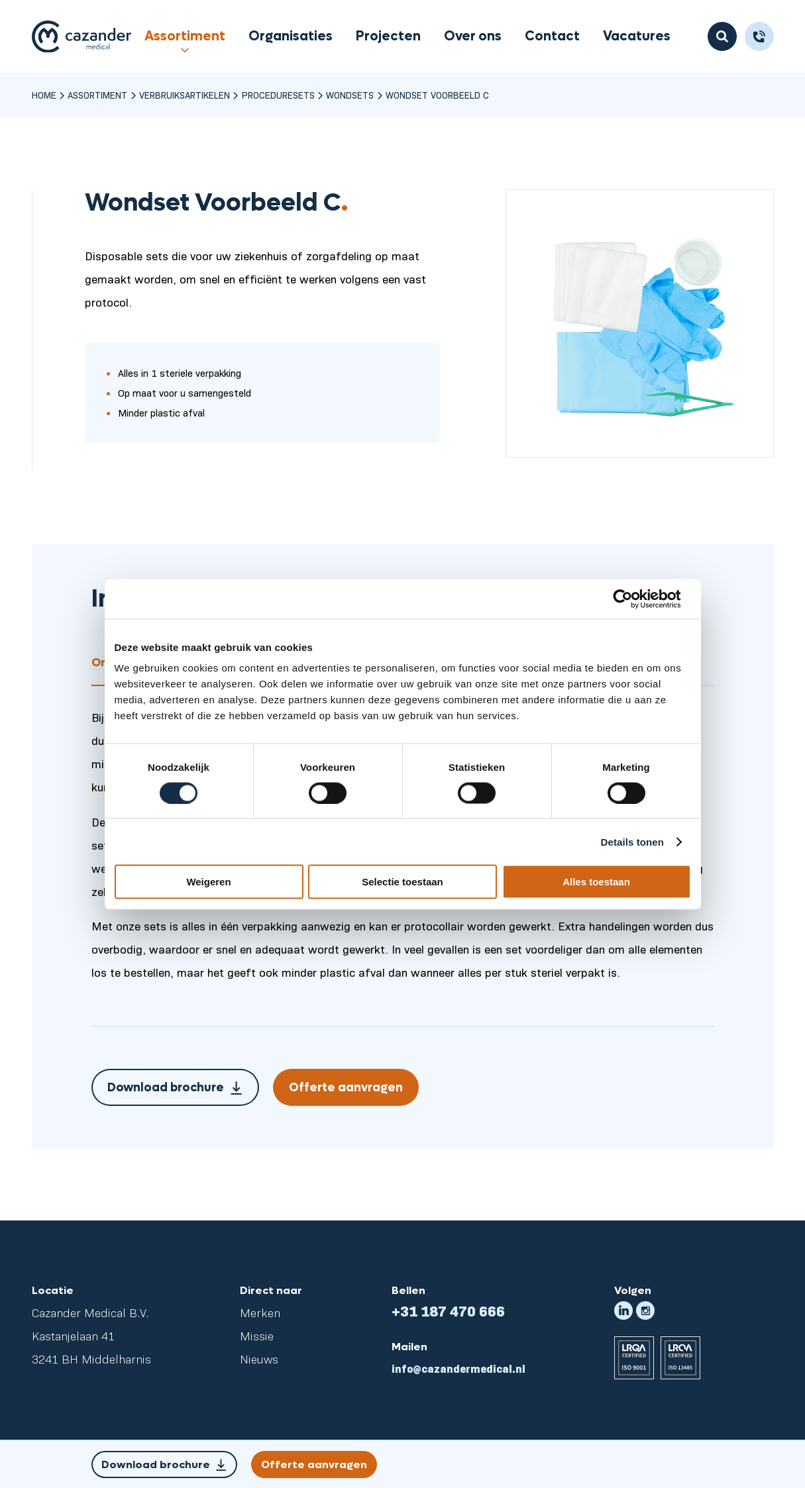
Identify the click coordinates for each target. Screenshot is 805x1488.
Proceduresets (278, 94)
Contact (552, 36)
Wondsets (350, 94)
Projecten (388, 36)
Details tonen (632, 841)
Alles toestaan (596, 881)
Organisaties (290, 36)
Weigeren (208, 881)
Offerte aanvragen (346, 1087)
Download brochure (175, 1090)
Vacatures (637, 36)
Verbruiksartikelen (184, 94)
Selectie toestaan (402, 881)
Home (44, 94)
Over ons (473, 36)
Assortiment (184, 36)
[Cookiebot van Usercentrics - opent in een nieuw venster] (633, 599)
